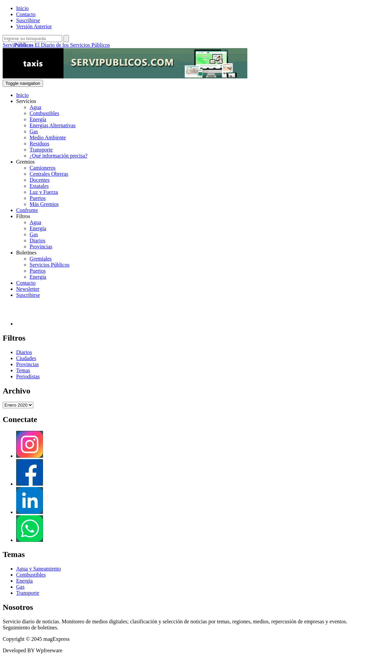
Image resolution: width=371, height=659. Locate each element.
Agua (35, 107)
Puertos (38, 198)
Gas (34, 131)
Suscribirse (28, 20)
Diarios (37, 240)
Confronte (27, 210)
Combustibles (44, 113)
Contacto (26, 14)
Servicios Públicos (50, 265)
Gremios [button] (25, 162)
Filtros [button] (23, 216)
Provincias (41, 246)
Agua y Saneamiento (38, 568)
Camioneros (42, 168)
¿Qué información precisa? (58, 156)
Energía (38, 119)
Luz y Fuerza (44, 192)
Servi (56, 45)
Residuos (39, 143)
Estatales (39, 186)
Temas (23, 370)
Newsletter (27, 289)
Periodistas (28, 376)
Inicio (22, 8)
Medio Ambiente (48, 137)
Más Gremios (44, 204)
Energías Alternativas (53, 125)
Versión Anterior (34, 26)
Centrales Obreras (49, 174)
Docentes (40, 180)
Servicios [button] (26, 101)
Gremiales (41, 259)
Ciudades (26, 358)
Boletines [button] (26, 252)
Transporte (41, 149)
